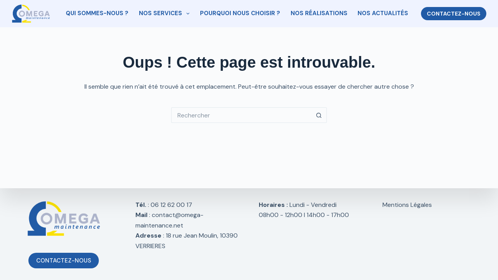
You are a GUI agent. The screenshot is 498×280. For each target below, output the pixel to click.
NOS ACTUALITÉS (383, 13)
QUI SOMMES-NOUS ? (97, 13)
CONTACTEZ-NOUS (453, 13)
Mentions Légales (407, 205)
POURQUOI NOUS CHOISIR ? (240, 13)
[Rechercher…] (241, 115)
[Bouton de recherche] (319, 115)
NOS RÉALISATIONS (319, 13)
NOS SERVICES (166, 13)
